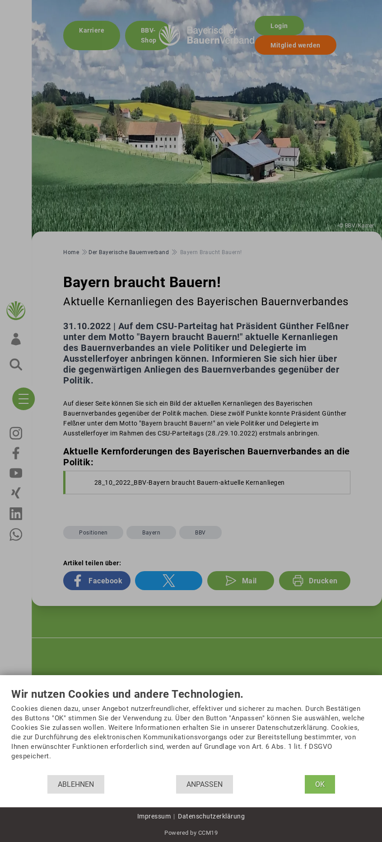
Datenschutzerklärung (211, 816)
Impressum (154, 816)
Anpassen (204, 784)
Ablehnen (76, 784)
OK (320, 784)
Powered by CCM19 (191, 832)
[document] (191, 732)
